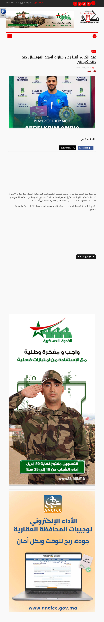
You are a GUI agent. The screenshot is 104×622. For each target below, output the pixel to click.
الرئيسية (3, 13)
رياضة (93, 51)
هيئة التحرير (38, 2)
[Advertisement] (52, 173)
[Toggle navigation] (9, 36)
